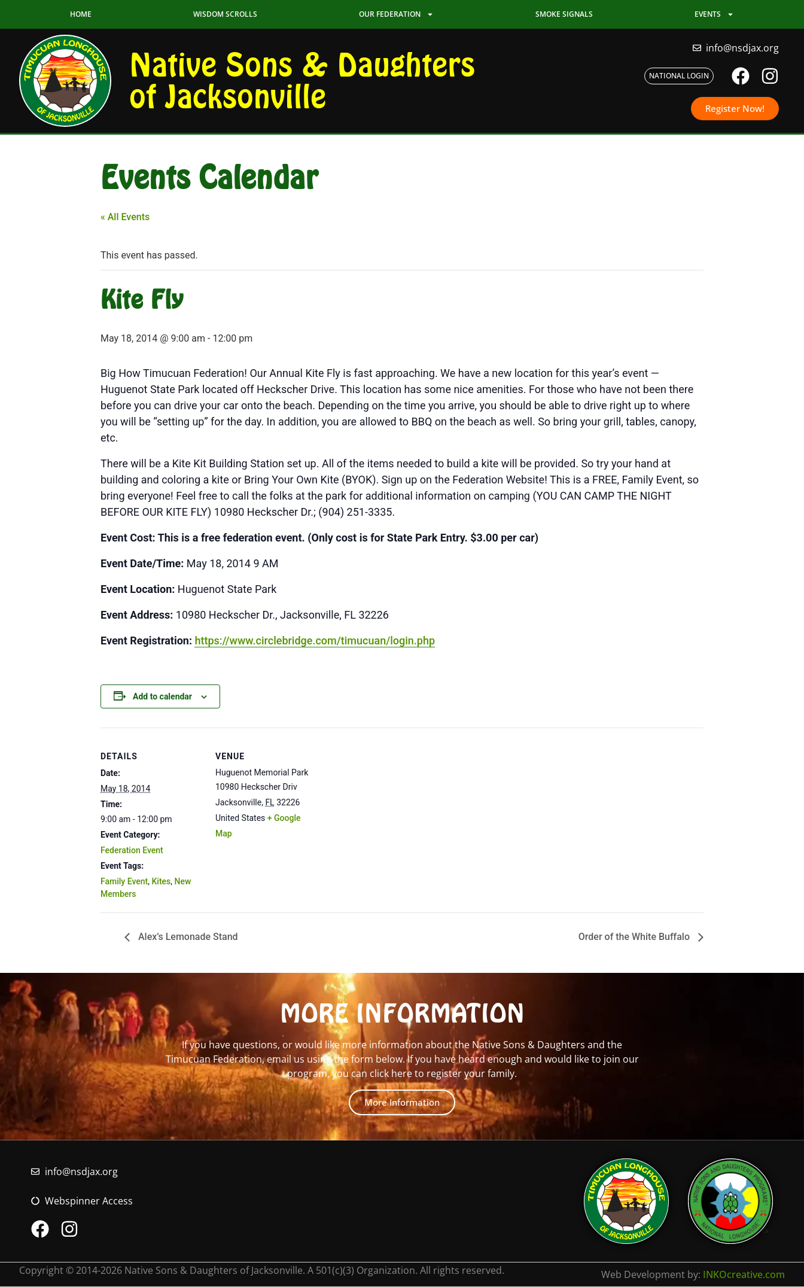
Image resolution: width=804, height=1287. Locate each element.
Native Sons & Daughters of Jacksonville (302, 80)
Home (81, 14)
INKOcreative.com (744, 1274)
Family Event (124, 881)
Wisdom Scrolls (225, 14)
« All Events (125, 217)
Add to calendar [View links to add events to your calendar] (162, 696)
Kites (160, 881)
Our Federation (396, 14)
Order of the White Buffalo (635, 936)
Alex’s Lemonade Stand (187, 936)
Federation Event (131, 850)
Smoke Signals (564, 14)
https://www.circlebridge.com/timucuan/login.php (314, 640)
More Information (402, 1102)
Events (714, 14)
